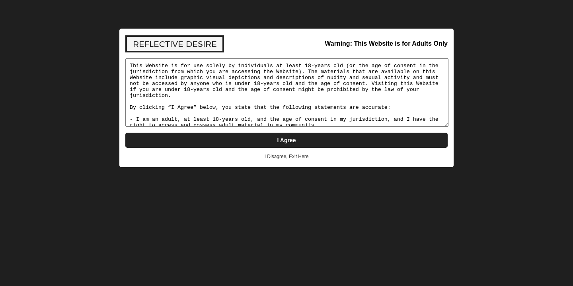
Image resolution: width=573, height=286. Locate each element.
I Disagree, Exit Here (287, 156)
